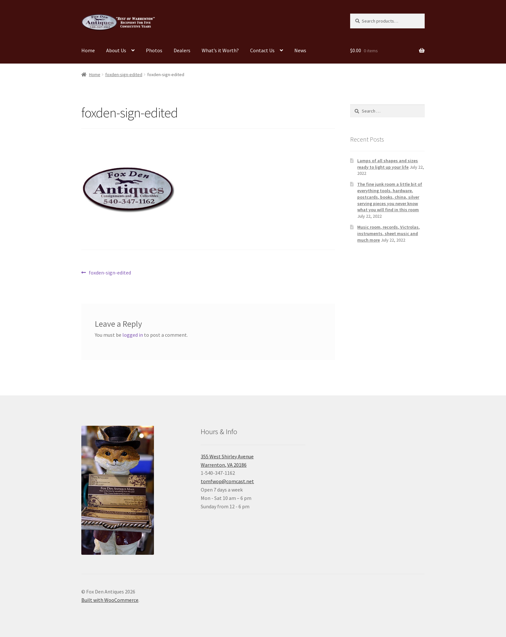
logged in (132, 335)
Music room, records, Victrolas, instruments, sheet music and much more (388, 233)
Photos (154, 50)
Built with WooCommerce (109, 600)
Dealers (182, 50)
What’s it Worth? (220, 50)
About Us (116, 50)
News (300, 50)
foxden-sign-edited (123, 74)
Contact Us (262, 50)
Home (88, 50)
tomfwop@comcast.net (227, 481)
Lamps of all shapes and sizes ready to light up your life (387, 164)
